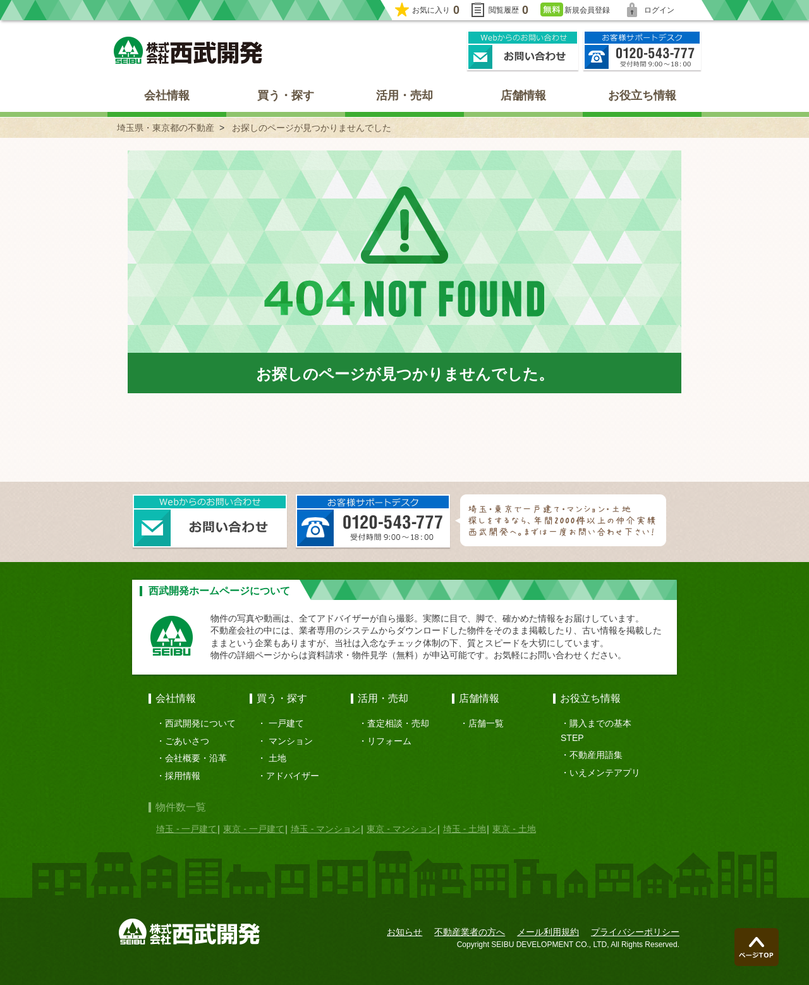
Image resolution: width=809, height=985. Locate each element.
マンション (291, 741)
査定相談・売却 (398, 723)
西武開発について (200, 723)
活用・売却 (404, 95)
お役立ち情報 (642, 95)
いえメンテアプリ (604, 773)
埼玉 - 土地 (464, 829)
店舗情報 (523, 95)
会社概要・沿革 (196, 758)
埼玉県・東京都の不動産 (165, 128)
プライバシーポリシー (635, 932)
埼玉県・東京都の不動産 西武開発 (188, 50)
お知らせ (404, 932)
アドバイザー (292, 776)
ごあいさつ (187, 741)
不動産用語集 (596, 755)
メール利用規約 (548, 932)
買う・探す (285, 95)
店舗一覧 (486, 723)
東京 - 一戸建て (253, 829)
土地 (277, 758)
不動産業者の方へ (469, 932)
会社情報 (167, 95)
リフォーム (389, 741)
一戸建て (286, 723)
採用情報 (182, 776)
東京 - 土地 (513, 829)
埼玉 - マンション (325, 829)
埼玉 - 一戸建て (186, 829)
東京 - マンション (401, 829)
